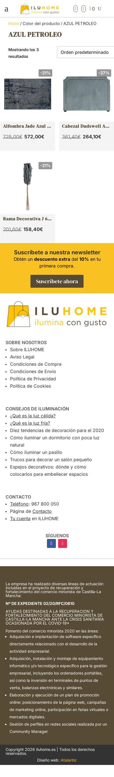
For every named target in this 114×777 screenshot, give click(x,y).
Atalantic (69, 760)
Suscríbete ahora (57, 281)
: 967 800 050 (34, 504)
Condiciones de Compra (35, 364)
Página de (31, 511)
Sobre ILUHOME (27, 349)
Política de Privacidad (33, 378)
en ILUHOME (34, 518)
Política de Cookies (30, 386)
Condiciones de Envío (33, 371)
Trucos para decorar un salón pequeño (51, 459)
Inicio (13, 23)
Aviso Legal (22, 357)
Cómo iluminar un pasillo (36, 452)
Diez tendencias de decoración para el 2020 (57, 430)
